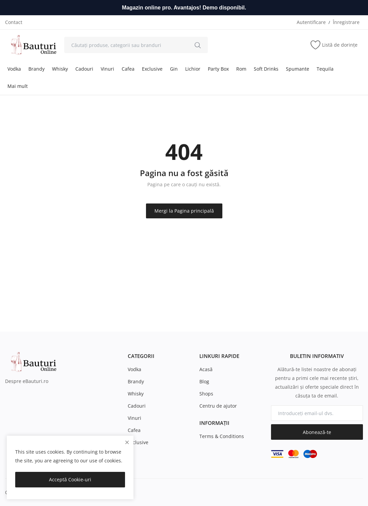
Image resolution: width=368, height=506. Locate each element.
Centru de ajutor (218, 406)
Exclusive (152, 69)
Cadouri (84, 69)
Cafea (128, 69)
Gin (174, 69)
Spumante (297, 69)
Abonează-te (317, 432)
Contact (13, 22)
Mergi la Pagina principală (184, 211)
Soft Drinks (266, 69)
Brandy (36, 69)
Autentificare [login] (311, 22)
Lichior (192, 69)
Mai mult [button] (17, 86)
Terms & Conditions (221, 436)
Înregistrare (346, 22)
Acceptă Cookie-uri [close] (70, 479)
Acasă (206, 369)
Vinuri (107, 69)
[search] (197, 45)
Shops (206, 393)
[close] (127, 442)
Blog (204, 381)
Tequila (325, 69)
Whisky (60, 69)
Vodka (14, 69)
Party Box (218, 69)
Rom (241, 69)
